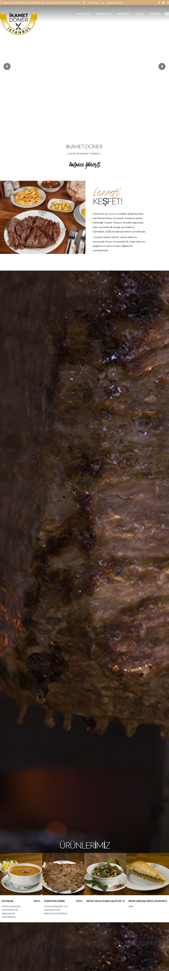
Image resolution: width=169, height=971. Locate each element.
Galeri (140, 13)
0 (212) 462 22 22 (112, 2)
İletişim (155, 13)
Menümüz (123, 13)
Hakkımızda (103, 13)
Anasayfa (83, 13)
